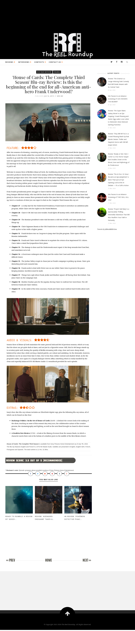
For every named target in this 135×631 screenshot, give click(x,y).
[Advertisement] (65, 15)
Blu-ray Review (44, 72)
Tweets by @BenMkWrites (107, 229)
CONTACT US (56, 62)
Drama (57, 72)
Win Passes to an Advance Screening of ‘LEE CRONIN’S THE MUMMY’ (117, 99)
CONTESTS (40, 62)
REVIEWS (10, 62)
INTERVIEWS (24, 62)
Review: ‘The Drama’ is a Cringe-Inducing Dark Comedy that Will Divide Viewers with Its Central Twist (118, 83)
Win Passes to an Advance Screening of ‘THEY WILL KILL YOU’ (118, 197)
